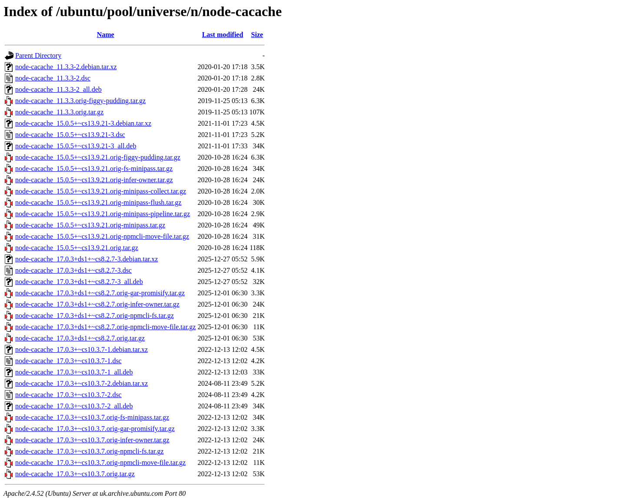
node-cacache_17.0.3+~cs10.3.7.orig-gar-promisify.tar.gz (95, 428)
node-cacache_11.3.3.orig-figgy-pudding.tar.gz (80, 100)
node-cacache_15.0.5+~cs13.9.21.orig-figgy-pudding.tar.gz (97, 157)
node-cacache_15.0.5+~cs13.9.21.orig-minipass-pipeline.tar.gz (102, 213)
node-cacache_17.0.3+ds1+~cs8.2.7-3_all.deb (79, 281)
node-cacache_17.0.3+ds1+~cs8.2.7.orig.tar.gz (80, 338)
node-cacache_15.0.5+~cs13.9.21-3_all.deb (75, 146)
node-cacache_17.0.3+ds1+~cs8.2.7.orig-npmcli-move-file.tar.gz (105, 327)
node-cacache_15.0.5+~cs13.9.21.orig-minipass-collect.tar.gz (100, 191)
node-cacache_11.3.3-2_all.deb (58, 89)
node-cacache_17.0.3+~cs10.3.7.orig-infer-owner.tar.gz (92, 440)
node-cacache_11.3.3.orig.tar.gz (59, 112)
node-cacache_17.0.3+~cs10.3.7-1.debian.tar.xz (81, 349)
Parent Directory (38, 55)
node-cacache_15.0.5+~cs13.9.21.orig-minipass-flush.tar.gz (98, 202)
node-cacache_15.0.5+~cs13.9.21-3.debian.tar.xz (83, 123)
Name (105, 34)
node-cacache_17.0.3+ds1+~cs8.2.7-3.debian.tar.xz (86, 259)
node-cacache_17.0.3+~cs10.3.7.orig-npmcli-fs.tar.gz (89, 451)
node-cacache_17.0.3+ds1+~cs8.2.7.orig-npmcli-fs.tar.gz (94, 315)
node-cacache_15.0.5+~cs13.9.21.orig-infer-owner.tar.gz (94, 180)
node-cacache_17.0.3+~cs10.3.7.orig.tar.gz (75, 474)
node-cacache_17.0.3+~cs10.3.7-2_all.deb (74, 406)
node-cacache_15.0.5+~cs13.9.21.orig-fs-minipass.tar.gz (94, 168)
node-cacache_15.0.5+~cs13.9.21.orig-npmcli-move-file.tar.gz (102, 236)
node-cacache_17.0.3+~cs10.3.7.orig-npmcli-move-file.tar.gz (100, 462)
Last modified (222, 34)
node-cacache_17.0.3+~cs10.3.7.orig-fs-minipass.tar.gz (92, 417)
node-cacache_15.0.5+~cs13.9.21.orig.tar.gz (76, 247)
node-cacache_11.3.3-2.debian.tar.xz (66, 66)
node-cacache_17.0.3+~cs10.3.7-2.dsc (68, 394)
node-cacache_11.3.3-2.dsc (52, 78)
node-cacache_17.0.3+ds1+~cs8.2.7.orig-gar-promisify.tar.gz (100, 293)
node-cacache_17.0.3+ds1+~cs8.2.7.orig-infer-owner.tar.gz (97, 304)
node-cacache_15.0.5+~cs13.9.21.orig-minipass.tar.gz (90, 225)
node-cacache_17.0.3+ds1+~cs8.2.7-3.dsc (73, 270)
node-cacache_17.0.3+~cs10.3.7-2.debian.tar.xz (81, 383)
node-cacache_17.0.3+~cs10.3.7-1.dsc (68, 360)
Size (257, 34)
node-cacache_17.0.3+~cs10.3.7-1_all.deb (74, 372)
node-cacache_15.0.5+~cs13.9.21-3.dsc (70, 134)
